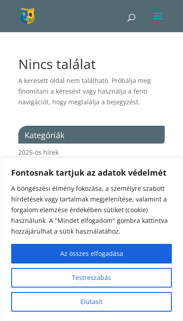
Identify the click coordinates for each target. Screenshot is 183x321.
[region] (91, 239)
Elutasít (91, 301)
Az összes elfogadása (91, 253)
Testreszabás (91, 277)
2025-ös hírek (38, 152)
